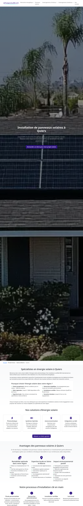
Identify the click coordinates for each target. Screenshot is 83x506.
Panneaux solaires (37, 3)
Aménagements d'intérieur (49, 2)
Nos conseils (77, 3)
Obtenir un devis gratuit (42, 436)
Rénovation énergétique (26, 2)
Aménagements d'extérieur (65, 2)
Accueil (5, 362)
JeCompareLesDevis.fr (11, 3)
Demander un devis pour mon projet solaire (41, 147)
